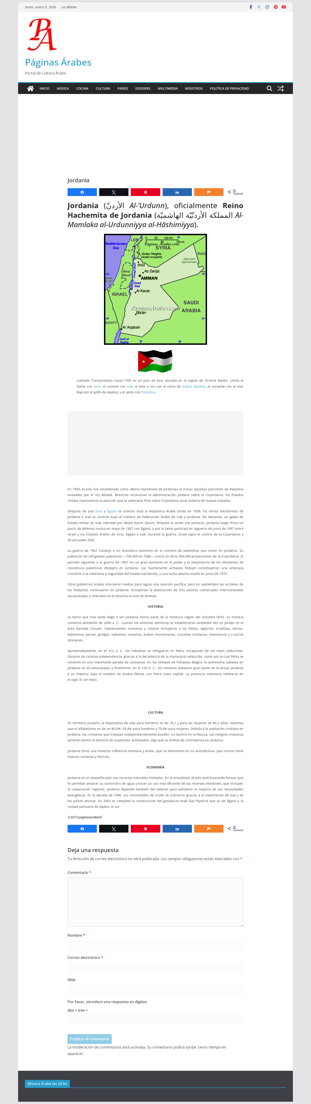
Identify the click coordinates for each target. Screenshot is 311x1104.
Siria (97, 386)
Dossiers (142, 88)
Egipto (112, 511)
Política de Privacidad (229, 88)
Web (71, 979)
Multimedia (168, 88)
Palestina (148, 392)
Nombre (76, 935)
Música (63, 88)
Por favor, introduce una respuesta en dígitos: (107, 1001)
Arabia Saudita (193, 386)
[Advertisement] (155, 128)
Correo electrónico (85, 957)
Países (122, 88)
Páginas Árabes (58, 62)
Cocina (82, 88)
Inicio (44, 88)
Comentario (79, 872)
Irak (130, 386)
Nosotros (194, 88)
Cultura (103, 88)
